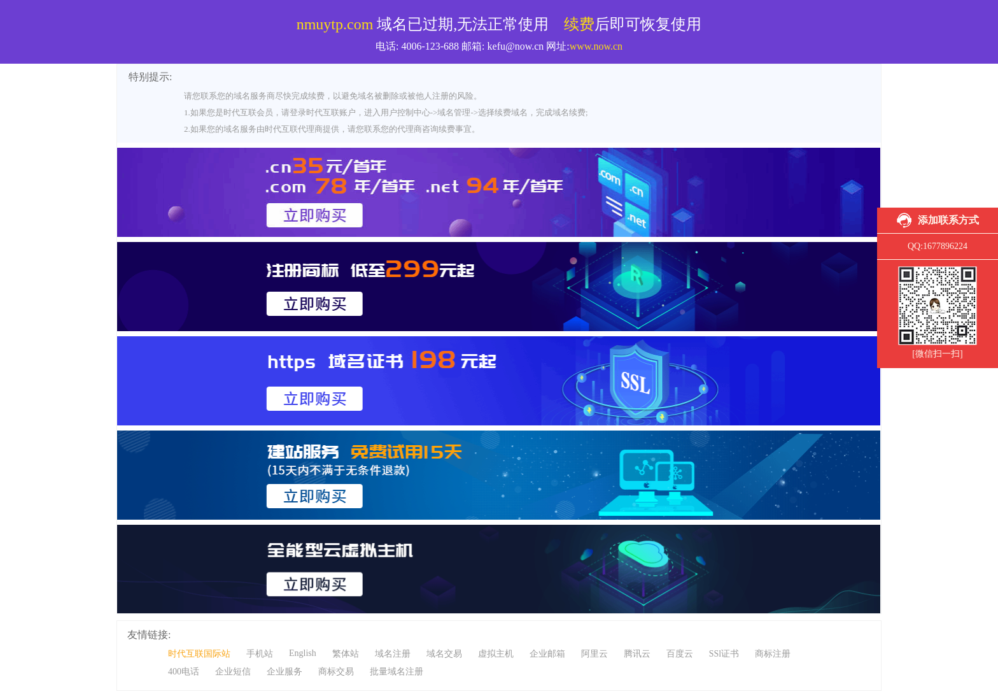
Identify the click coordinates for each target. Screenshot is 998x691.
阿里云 (594, 654)
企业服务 (284, 671)
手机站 (259, 654)
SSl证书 (724, 654)
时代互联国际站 (199, 654)
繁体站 (345, 654)
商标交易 (336, 671)
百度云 (679, 654)
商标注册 (773, 654)
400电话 (183, 671)
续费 (579, 24)
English (302, 653)
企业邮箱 (547, 654)
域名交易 (444, 654)
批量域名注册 (396, 671)
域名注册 (393, 654)
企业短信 (233, 671)
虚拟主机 (496, 654)
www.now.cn (596, 46)
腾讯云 (637, 654)
